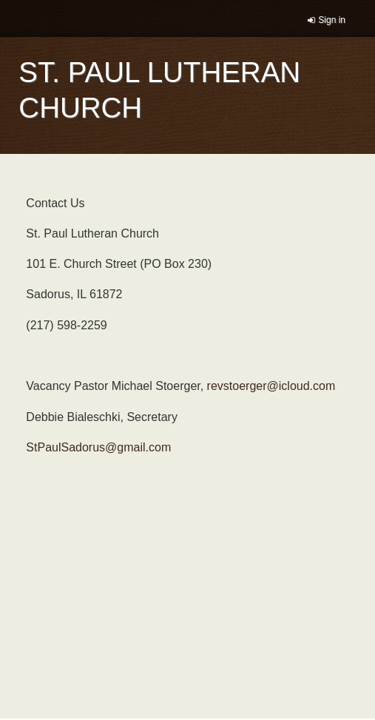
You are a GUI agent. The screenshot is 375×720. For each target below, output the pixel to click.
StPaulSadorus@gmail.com (98, 447)
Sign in (331, 20)
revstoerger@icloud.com (271, 386)
